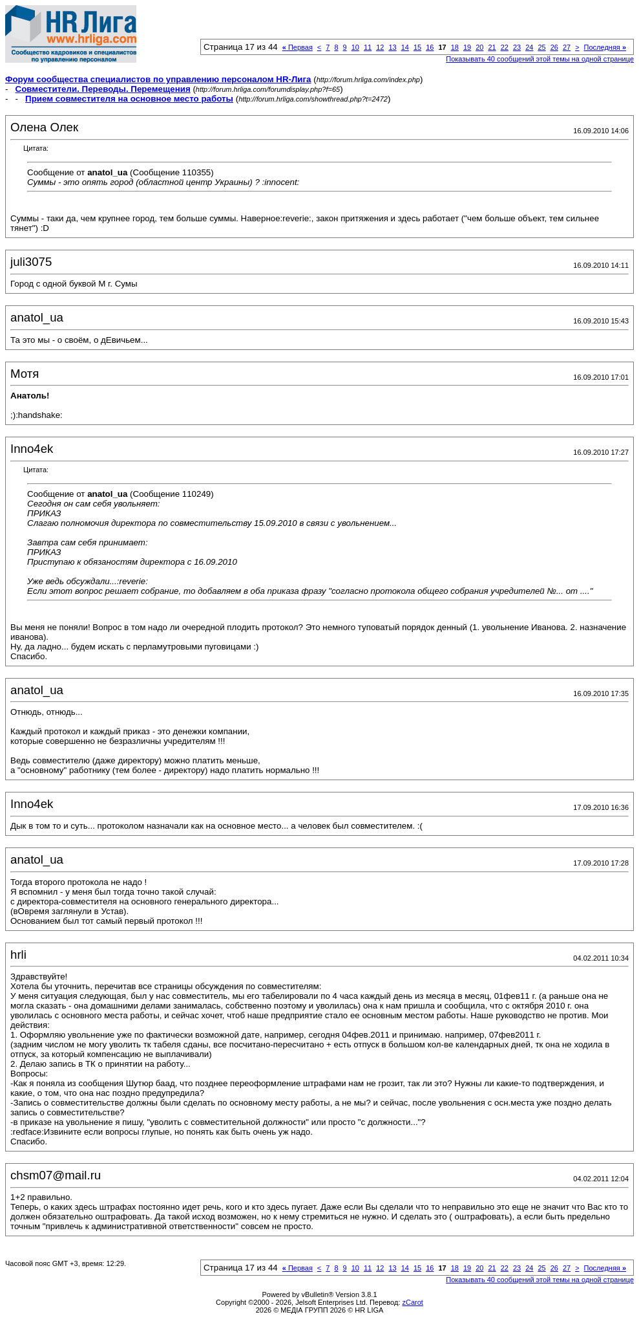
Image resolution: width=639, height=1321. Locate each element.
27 (567, 47)
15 (417, 47)
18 (455, 47)
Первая (297, 47)
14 (405, 47)
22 (504, 47)
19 (467, 47)
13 (392, 47)
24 (529, 47)
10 (355, 47)
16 (430, 47)
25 (541, 47)
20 (479, 47)
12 (380, 47)
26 (554, 47)
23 (517, 47)
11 (368, 47)
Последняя (605, 47)
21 (492, 47)
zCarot (413, 1302)
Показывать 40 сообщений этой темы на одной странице (540, 59)
